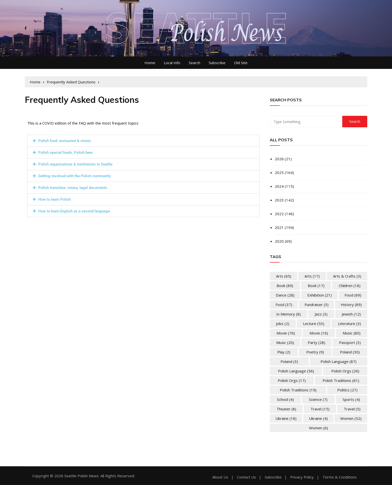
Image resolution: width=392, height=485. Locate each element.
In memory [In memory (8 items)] (288, 314)
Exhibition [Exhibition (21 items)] (319, 295)
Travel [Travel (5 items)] (352, 408)
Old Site (241, 62)
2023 (279, 199)
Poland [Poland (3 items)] (289, 361)
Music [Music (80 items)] (351, 332)
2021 (279, 227)
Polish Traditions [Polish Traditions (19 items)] (298, 389)
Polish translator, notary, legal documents (72, 187)
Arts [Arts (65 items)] (283, 276)
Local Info (172, 62)
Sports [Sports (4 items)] (351, 399)
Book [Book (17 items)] (316, 285)
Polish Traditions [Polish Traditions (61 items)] (340, 380)
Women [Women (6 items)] (318, 427)
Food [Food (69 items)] (352, 295)
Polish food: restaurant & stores (64, 141)
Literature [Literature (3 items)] (349, 323)
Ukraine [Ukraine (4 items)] (318, 418)
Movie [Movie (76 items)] (285, 332)
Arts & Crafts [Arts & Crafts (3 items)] (347, 276)
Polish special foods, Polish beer (65, 152)
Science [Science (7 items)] (318, 399)
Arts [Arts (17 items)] (312, 276)
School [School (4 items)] (285, 399)
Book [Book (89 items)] (284, 285)
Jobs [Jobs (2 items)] (282, 323)
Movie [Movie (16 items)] (319, 332)
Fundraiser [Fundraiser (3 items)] (316, 304)
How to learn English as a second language (74, 211)
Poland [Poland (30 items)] (350, 351)
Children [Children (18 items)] (349, 285)
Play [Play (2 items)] (283, 351)
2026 (279, 158)
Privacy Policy (302, 477)
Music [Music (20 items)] (285, 342)
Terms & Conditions (339, 477)
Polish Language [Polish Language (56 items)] (296, 370)
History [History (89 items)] (351, 304)
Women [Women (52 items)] (351, 418)
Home (149, 62)
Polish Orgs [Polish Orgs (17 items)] (292, 380)
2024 (279, 186)
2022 (279, 213)
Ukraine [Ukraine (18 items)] (286, 418)
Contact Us (246, 477)
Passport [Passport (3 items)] (350, 342)
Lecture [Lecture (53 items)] (313, 323)
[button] (144, 141)
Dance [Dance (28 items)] (285, 295)
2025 (279, 172)
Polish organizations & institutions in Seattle (75, 164)
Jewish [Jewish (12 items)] (351, 314)
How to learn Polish (54, 199)
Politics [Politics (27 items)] (347, 389)
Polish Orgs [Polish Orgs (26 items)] (345, 370)
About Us (220, 477)
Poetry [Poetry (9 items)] (315, 351)
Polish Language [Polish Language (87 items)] (338, 361)
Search (194, 62)
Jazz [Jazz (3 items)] (321, 314)
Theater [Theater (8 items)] (286, 408)
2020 (279, 241)
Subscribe (217, 62)
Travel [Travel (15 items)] (320, 408)
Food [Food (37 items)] (284, 304)
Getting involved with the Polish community (74, 176)
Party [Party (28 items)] (316, 342)
